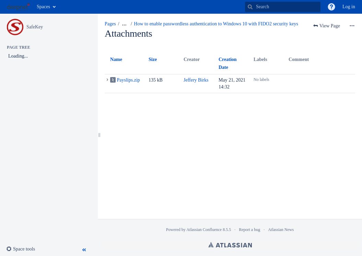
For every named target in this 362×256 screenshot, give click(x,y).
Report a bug (249, 229)
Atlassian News (281, 229)
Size (153, 59)
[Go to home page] (18, 7)
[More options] (352, 26)
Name (116, 59)
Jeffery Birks (196, 80)
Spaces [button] (43, 6)
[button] (331, 7)
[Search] (250, 7)
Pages (110, 23)
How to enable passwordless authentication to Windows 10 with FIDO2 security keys (216, 23)
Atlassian (230, 244)
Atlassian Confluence (204, 229)
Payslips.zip (128, 80)
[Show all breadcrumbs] (124, 24)
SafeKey (34, 26)
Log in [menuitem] (348, 6)
